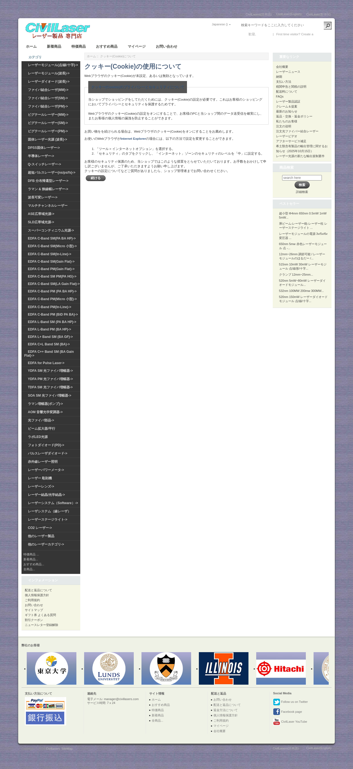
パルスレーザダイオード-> (47, 453)
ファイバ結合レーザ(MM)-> (48, 90)
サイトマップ (34, 610)
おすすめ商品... (33, 564)
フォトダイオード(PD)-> (46, 445)
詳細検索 (302, 191)
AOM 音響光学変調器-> (45, 412)
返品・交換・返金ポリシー (294, 116)
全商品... (29, 569)
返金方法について (225, 710)
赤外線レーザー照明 (43, 462)
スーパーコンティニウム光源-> (51, 230)
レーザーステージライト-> (47, 519)
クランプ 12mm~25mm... (296, 274)
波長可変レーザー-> (42, 197)
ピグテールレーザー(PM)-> (48, 131)
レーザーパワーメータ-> (46, 470)
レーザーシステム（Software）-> (53, 503)
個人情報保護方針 (37, 595)
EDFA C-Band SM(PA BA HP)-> (52, 238)
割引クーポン (34, 620)
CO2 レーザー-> (40, 528)
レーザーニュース (288, 71)
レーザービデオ (286, 136)
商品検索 (286, 167)
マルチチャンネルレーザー (48, 206)
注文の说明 (283, 126)
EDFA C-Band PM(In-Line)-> (49, 307)
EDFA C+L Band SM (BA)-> (49, 344)
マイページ (137, 46)
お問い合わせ (166, 46)
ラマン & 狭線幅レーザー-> (48, 189)
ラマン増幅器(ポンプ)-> (45, 404)
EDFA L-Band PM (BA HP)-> (49, 329)
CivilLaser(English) (289, 14)
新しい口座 (322, 34)
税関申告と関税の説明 (291, 86)
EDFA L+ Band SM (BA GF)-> (50, 337)
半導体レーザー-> (41, 156)
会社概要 (282, 66)
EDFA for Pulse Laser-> (46, 363)
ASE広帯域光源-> (41, 214)
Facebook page (287, 712)
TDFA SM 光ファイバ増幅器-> (50, 387)
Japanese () (220, 24)
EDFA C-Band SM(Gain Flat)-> (51, 261)
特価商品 (78, 46)
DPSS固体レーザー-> (44, 148)
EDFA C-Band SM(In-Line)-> (49, 254)
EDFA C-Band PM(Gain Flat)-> (51, 269)
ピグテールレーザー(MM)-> (48, 115)
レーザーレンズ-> (41, 486)
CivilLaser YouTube (290, 721)
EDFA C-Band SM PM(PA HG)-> (52, 276)
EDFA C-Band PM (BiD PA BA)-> (53, 314)
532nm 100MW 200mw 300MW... (301, 290)
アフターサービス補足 (291, 141)
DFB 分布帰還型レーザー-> (48, 181)
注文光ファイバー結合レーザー (297, 131)
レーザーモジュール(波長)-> (48, 73)
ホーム (31, 46)
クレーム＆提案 (286, 106)
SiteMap (67, 748)
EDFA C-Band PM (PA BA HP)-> (52, 291)
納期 (279, 76)
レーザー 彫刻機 (40, 478)
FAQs (280, 96)
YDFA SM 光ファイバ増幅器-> (50, 371)
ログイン (263, 34)
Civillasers (53, 748)
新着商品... (30, 559)
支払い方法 (283, 81)
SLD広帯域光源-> (41, 222)
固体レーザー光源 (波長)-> (47, 139)
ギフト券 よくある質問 (40, 615)
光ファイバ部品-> (41, 420)
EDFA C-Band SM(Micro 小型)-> (52, 246)
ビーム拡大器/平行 (41, 429)
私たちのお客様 (286, 121)
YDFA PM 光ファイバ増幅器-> (50, 379)
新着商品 (54, 46)
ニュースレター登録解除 (41, 625)
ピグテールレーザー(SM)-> (48, 123)
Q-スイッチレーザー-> (44, 164)
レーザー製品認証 (288, 101)
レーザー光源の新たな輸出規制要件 (300, 156)
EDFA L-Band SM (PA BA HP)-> (52, 322)
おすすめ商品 (106, 46)
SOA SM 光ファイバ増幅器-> (49, 395)
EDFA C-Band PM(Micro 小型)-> (52, 299)
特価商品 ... (31, 554)
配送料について (286, 91)
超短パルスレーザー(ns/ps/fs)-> (51, 172)
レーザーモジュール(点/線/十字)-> (53, 65)
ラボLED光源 (38, 437)
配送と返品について (38, 590)
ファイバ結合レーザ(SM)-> (48, 98)
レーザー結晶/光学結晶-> (46, 495)
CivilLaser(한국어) (318, 14)
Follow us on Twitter (290, 702)
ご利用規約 (32, 600)
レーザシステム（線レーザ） (49, 511)
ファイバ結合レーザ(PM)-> (48, 106)
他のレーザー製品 (41, 536)
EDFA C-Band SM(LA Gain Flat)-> (54, 284)
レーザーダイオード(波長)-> (48, 82)
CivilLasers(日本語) (259, 14)
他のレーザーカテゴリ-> (46, 544)
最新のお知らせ (286, 111)
